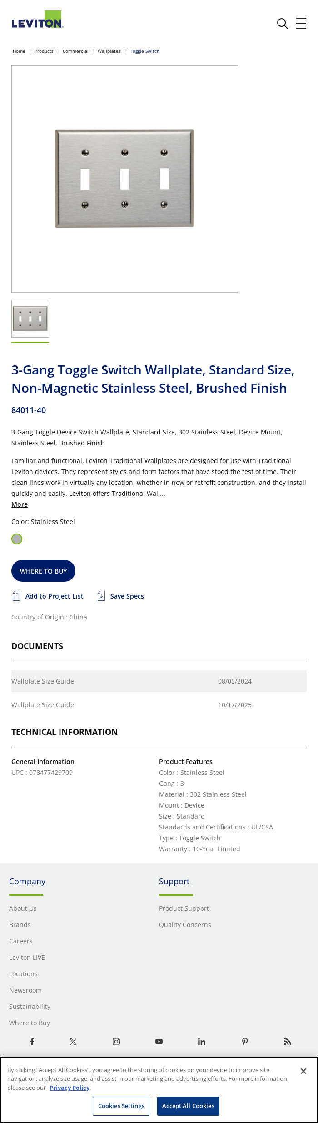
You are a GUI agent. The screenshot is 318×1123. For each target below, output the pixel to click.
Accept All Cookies (188, 1106)
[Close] (303, 1071)
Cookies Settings (121, 1106)
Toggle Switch (144, 51)
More (19, 504)
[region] (159, 1090)
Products (44, 51)
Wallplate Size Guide (42, 681)
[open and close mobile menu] (301, 23)
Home (19, 51)
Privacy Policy (69, 1087)
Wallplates (109, 51)
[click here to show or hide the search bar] (282, 23)
